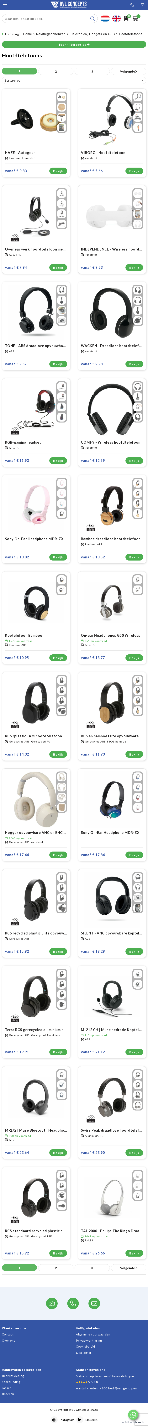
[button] (133, 1415)
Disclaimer (84, 1352)
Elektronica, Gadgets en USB (92, 34)
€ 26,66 (93, 1253)
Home (27, 34)
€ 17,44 (17, 855)
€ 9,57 (16, 364)
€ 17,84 (93, 855)
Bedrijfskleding (13, 1376)
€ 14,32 (17, 754)
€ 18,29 (93, 951)
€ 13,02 (17, 557)
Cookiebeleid (85, 1346)
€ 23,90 (93, 1152)
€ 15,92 (17, 951)
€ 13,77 (93, 658)
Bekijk (58, 171)
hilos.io (139, 1422)
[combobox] (45, 18)
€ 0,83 (16, 171)
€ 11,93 (17, 460)
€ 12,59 (93, 460)
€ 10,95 (17, 658)
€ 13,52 (93, 557)
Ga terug (12, 34)
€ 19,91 (17, 1052)
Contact (8, 1334)
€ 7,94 (16, 267)
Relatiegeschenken (51, 34)
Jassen (7, 1388)
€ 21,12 (93, 1052)
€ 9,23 (92, 267)
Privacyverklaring (89, 1340)
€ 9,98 (92, 364)
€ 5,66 (92, 171)
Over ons (8, 1340)
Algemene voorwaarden (93, 1334)
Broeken (8, 1394)
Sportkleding (11, 1381)
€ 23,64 (17, 1152)
